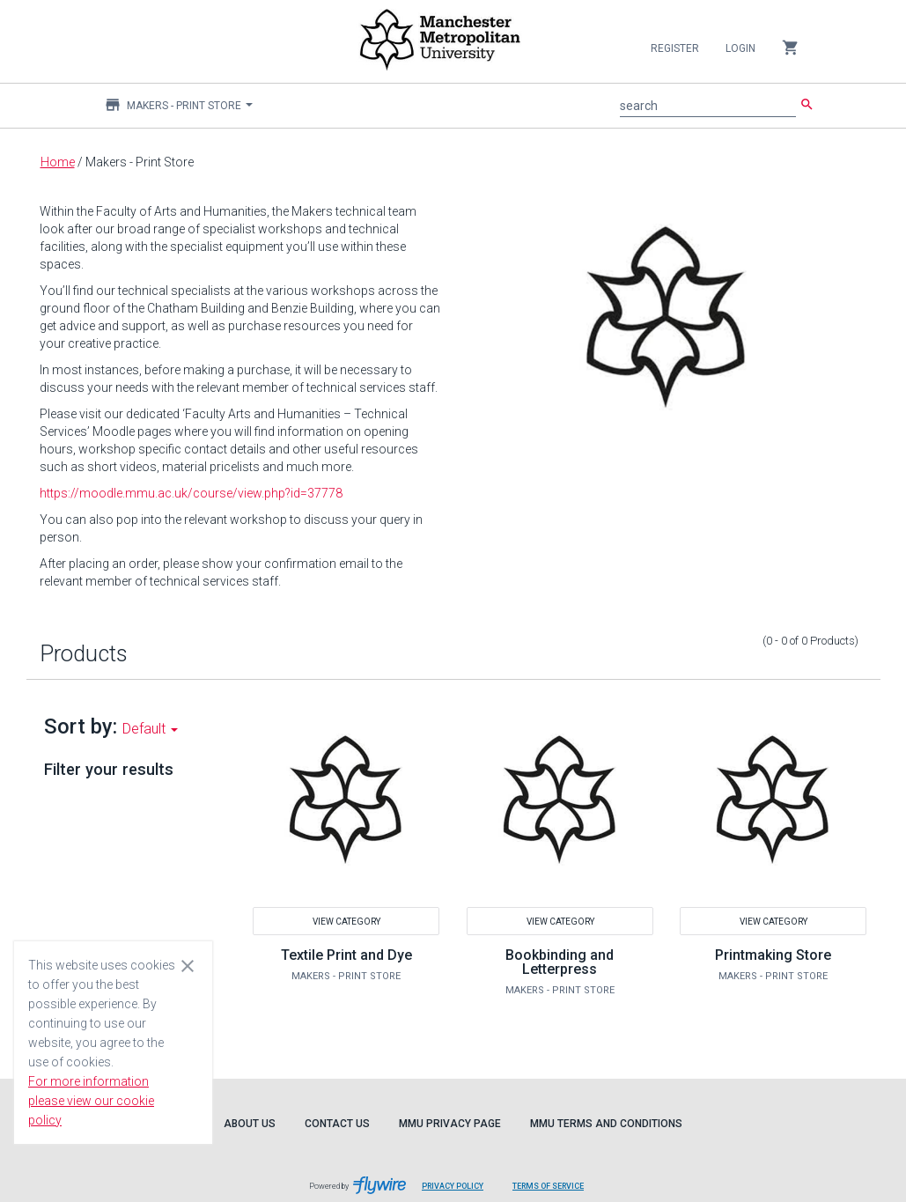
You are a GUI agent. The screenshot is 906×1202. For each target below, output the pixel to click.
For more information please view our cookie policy (91, 1100)
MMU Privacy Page (450, 1123)
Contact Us (337, 1123)
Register (675, 48)
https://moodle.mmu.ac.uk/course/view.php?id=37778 (191, 493)
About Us (250, 1123)
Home (58, 162)
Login (740, 48)
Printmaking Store (773, 955)
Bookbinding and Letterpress (559, 962)
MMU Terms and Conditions (606, 1123)
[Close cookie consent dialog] (187, 965)
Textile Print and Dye (346, 955)
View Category (346, 920)
